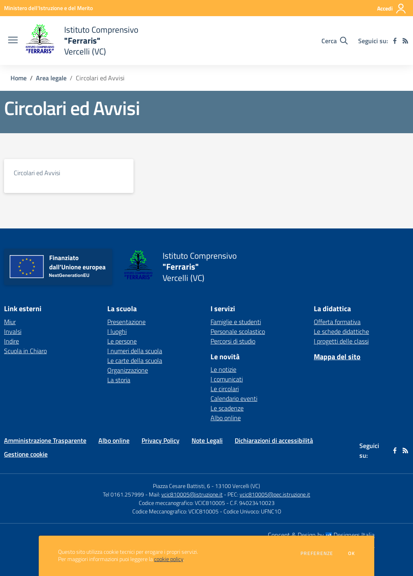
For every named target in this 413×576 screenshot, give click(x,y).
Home (18, 78)
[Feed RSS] (405, 40)
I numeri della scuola (134, 351)
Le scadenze (227, 408)
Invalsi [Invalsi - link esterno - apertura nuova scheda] (12, 331)
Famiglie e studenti (236, 322)
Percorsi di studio (233, 341)
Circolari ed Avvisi (37, 173)
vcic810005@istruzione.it (192, 494)
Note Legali (207, 440)
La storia (118, 380)
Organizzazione (127, 370)
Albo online (226, 418)
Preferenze (316, 553)
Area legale (51, 78)
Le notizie (223, 369)
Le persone (122, 341)
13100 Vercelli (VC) (237, 486)
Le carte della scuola (134, 360)
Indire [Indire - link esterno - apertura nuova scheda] (11, 341)
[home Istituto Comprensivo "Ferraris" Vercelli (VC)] (82, 40)
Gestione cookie (26, 454)
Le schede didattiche (341, 331)
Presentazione (126, 322)
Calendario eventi (234, 398)
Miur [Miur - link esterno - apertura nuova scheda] (10, 322)
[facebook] (394, 40)
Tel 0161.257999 (123, 494)
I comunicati (227, 379)
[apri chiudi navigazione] (13, 41)
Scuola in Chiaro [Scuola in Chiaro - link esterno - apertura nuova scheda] (25, 351)
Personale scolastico (238, 331)
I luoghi (117, 331)
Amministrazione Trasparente (45, 440)
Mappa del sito (337, 356)
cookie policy (168, 559)
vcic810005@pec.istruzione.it (275, 494)
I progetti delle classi (341, 341)
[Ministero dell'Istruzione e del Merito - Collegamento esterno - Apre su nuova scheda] (48, 8)
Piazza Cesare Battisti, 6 (181, 486)
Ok (351, 553)
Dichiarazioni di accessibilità (274, 440)
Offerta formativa (337, 322)
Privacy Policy (160, 440)
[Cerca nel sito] (334, 41)
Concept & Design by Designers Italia (321, 535)
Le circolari (225, 389)
